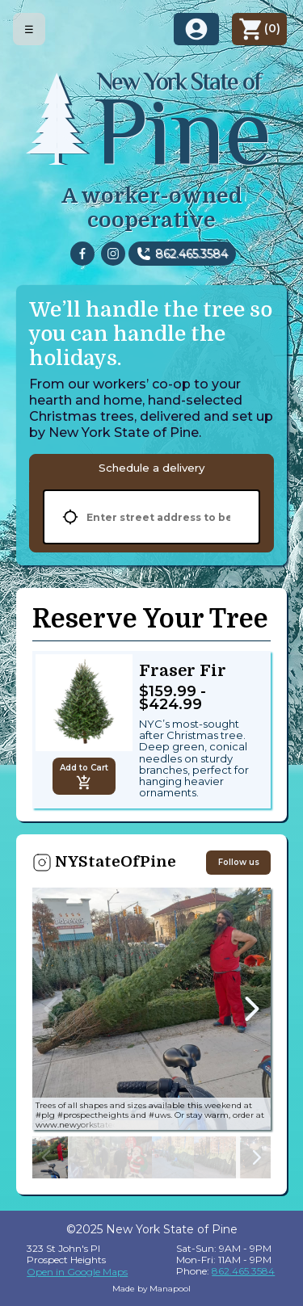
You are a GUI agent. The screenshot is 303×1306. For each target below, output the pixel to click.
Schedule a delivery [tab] (151, 467)
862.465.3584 (191, 253)
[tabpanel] (151, 516)
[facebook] (82, 253)
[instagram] (113, 253)
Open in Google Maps (77, 1272)
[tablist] (151, 467)
